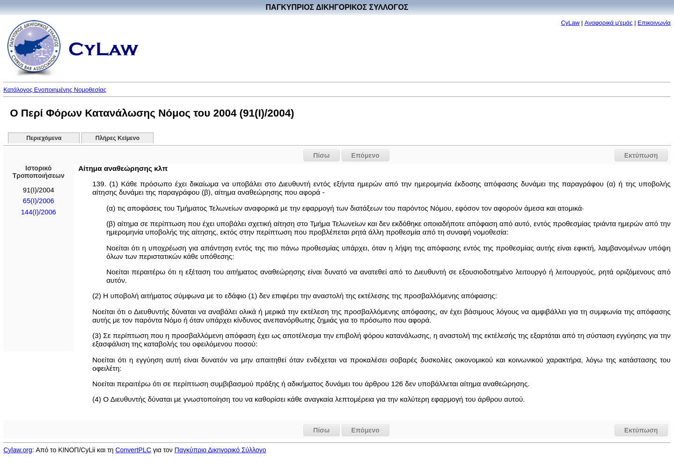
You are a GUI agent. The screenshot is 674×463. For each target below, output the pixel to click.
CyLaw (570, 22)
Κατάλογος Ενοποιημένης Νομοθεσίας (54, 89)
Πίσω (321, 155)
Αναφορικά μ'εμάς (609, 22)
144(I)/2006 (38, 212)
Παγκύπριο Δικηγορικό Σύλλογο (220, 450)
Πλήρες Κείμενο (117, 138)
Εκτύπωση (641, 155)
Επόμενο (366, 155)
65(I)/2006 (38, 201)
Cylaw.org (17, 450)
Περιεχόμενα (43, 138)
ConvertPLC (133, 450)
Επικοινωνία (654, 22)
